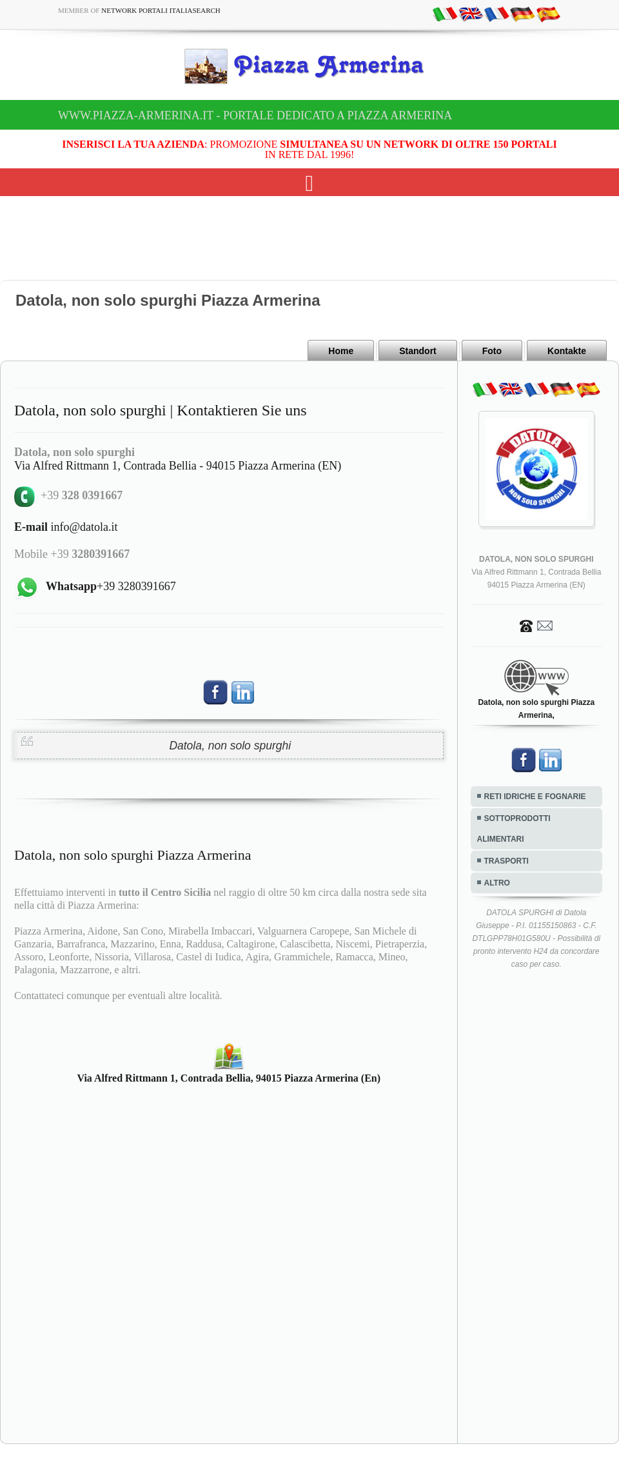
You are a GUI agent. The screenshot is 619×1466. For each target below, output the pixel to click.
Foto (492, 351)
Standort (418, 351)
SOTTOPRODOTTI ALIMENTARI (514, 829)
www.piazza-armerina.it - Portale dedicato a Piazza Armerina (255, 115)
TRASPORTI (506, 861)
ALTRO (497, 882)
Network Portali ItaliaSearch (161, 10)
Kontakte (566, 351)
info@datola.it (66, 526)
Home (340, 351)
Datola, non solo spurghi (230, 745)
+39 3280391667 (111, 586)
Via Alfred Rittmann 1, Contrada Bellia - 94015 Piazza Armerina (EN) (177, 465)
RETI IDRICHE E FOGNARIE (535, 796)
